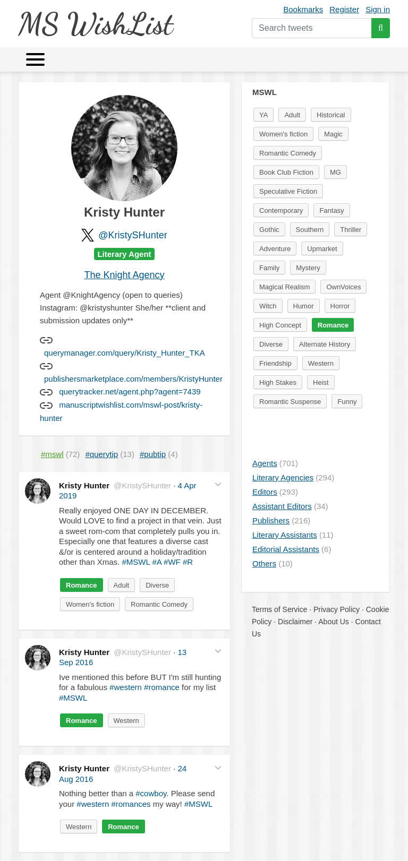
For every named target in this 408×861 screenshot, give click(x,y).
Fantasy (331, 210)
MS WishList (95, 23)
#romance (162, 687)
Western (126, 721)
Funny (346, 402)
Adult (122, 585)
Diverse (157, 585)
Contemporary (281, 210)
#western (125, 687)
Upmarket (322, 249)
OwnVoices (343, 287)
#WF (172, 561)
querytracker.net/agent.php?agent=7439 (129, 391)
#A (157, 561)
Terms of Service (279, 609)
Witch (268, 306)
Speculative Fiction (288, 191)
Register (344, 9)
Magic (333, 134)
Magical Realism (284, 287)
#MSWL (136, 561)
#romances (130, 803)
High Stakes (277, 382)
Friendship (275, 363)
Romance (81, 585)
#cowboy (150, 793)
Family (269, 268)
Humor (303, 306)
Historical (331, 115)
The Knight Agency (124, 275)
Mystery (308, 268)
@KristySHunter (132, 235)
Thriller (350, 230)
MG (335, 172)
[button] (218, 484)
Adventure (275, 249)
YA (263, 115)
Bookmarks (303, 9)
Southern (310, 230)
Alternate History (324, 344)
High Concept (280, 325)
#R (188, 561)
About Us (333, 621)
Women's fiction (90, 604)
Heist (321, 382)
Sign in (378, 9)
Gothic (269, 230)
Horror (340, 306)
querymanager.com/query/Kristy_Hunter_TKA (124, 352)
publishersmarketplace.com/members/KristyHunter (133, 378)
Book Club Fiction (286, 172)
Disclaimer (295, 621)
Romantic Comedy (159, 604)
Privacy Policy (336, 609)
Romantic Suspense (290, 402)
